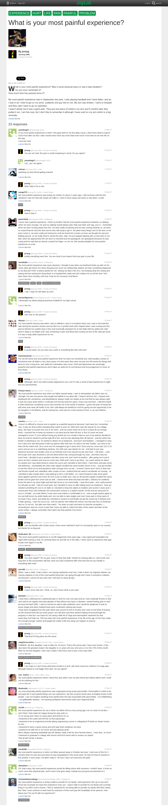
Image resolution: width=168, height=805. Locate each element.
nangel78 (22, 192)
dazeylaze (23, 765)
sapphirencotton (26, 642)
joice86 (21, 569)
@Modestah (32, 688)
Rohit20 (22, 596)
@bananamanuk (38, 356)
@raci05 (28, 708)
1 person (21, 144)
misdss (21, 421)
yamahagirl (23, 130)
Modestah (23, 688)
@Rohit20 (30, 596)
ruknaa (21, 169)
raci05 (21, 707)
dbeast (21, 320)
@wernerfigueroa (39, 298)
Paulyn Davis (24, 390)
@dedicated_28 (37, 534)
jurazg (25, 51)
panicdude (23, 219)
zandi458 (22, 749)
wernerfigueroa (25, 297)
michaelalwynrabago (28, 779)
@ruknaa (28, 169)
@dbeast (28, 321)
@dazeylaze (33, 766)
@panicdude (33, 219)
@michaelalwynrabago (47, 779)
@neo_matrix (34, 675)
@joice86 (29, 569)
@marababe (33, 262)
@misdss (29, 421)
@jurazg (21, 54)
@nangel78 (31, 192)
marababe (23, 262)
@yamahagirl (34, 130)
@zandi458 (31, 749)
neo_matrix (23, 675)
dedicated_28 (24, 534)
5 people (11, 119)
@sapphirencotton (41, 642)
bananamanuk (25, 356)
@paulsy (34, 391)
